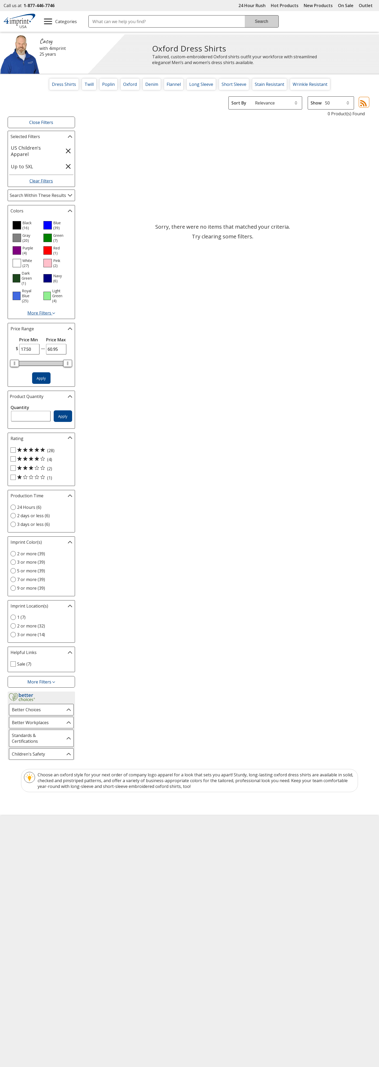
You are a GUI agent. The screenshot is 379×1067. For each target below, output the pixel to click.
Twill (89, 84)
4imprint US (298, 838)
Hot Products (284, 5)
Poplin (108, 84)
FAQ (105, 867)
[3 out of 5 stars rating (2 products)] (40, 468)
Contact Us (19, 857)
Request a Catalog (119, 895)
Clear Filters (41, 181)
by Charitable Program (226, 857)
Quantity (20, 407)
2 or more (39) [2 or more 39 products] (31, 553)
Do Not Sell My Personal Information (45, 895)
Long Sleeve (201, 84)
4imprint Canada (303, 848)
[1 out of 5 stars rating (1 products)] (40, 477)
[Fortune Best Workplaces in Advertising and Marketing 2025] (25, 955)
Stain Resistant (269, 84)
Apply (41, 378)
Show (316, 103)
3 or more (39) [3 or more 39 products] (31, 562)
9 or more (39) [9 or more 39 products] (31, 588)
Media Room (113, 876)
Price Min (28, 340)
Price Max (56, 340)
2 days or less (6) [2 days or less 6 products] (33, 515)
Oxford (130, 84)
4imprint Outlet (302, 882)
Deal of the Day (302, 891)
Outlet (367, 5)
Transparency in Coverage (128, 914)
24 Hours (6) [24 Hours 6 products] (29, 507)
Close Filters (41, 122)
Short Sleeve (234, 84)
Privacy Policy (22, 886)
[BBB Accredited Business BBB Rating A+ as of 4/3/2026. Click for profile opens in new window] (315, 939)
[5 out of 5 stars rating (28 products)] (40, 450)
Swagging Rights (118, 905)
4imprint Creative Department (223, 838)
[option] (26, 225)
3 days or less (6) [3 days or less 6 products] (33, 524)
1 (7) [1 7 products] (21, 617)
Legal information (324, 967)
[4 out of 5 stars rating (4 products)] (40, 459)
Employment (20, 867)
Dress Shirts (64, 84)
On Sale (345, 5)
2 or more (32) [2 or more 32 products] (31, 626)
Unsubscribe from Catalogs (36, 914)
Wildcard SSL (250, 955)
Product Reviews (117, 886)
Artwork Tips (207, 848)
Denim (151, 84)
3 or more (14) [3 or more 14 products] (31, 634)
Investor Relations (27, 877)
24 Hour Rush (252, 5)
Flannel (174, 84)
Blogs (106, 857)
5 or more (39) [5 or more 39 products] (31, 570)
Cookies (16, 905)
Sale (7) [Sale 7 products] (24, 664)
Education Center (118, 838)
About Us (17, 838)
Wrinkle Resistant (310, 84)
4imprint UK (299, 857)
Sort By (238, 103)
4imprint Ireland (303, 867)
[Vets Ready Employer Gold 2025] (59, 955)
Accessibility (20, 848)
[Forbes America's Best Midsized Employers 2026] (99, 955)
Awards (108, 848)
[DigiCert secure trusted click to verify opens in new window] (259, 941)
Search (261, 21)
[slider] (14, 363)
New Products (318, 5)
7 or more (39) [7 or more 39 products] (31, 579)
